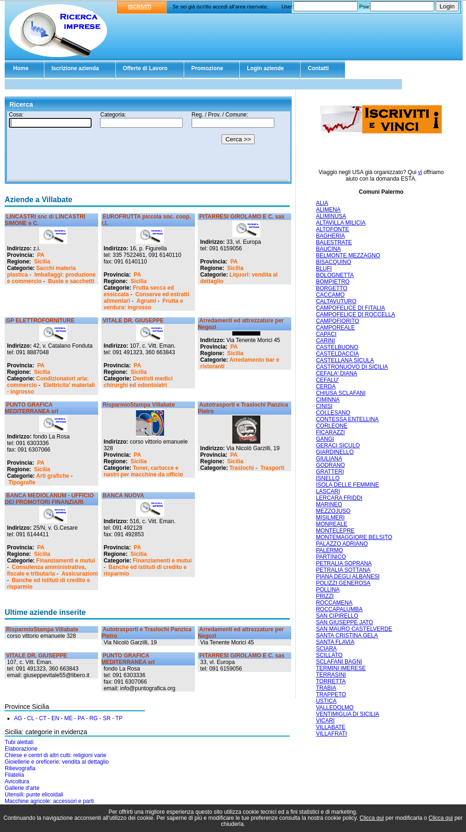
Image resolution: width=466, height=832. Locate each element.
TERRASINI (331, 674)
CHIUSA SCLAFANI (341, 393)
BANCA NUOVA (123, 495)
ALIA (322, 203)
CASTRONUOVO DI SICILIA (352, 367)
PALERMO (329, 550)
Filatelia (14, 775)
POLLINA (328, 589)
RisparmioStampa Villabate (139, 404)
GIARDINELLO (335, 452)
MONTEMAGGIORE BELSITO (354, 537)
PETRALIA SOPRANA (344, 563)
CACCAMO (330, 295)
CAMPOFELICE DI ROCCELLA (355, 314)
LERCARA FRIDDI (339, 498)
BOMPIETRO (333, 281)
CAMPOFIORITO (337, 321)
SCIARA (326, 648)
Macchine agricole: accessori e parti (49, 801)
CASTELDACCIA (337, 353)
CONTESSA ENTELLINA (347, 419)
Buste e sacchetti (71, 281)
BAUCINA (328, 249)
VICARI (325, 720)
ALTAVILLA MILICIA (341, 222)
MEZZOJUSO (333, 511)
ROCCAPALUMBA (339, 609)
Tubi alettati (19, 742)
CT (43, 718)
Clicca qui (371, 818)
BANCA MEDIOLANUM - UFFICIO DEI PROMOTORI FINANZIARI (49, 498)
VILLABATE (330, 727)
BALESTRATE (334, 242)
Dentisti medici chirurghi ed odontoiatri (138, 381)
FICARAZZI (330, 432)
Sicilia (42, 261)
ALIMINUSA (331, 216)
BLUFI (324, 268)
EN (55, 718)
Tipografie (22, 482)
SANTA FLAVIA (335, 642)
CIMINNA (328, 399)
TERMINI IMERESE (341, 668)
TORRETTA (331, 681)
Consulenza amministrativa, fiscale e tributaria (46, 570)
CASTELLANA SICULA (345, 360)
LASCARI (328, 491)
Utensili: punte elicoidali (34, 794)
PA (40, 255)
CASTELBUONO (337, 347)
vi (420, 172)
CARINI (325, 340)
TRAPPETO (331, 694)
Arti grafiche (52, 476)
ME (68, 718)
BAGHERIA (330, 236)
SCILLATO (329, 655)
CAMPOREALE (335, 327)
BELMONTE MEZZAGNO (348, 255)
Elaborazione (21, 748)
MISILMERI (330, 517)
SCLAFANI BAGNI (339, 661)
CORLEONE (331, 426)
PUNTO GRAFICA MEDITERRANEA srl (31, 408)
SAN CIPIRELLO (337, 616)
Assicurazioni (79, 573)
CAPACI (326, 334)
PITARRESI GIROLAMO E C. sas (241, 216)
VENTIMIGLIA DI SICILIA (347, 714)
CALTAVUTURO (336, 301)
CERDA (326, 386)
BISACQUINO (333, 262)
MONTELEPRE (335, 530)
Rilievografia (20, 768)
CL (30, 718)
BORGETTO (331, 288)
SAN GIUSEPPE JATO (344, 622)
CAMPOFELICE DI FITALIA (350, 308)
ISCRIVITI (139, 6)
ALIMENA (328, 209)
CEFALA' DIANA (336, 373)
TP (118, 718)
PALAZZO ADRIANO (342, 543)
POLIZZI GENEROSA (343, 583)
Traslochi (241, 468)
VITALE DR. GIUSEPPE (133, 320)
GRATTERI (330, 471)
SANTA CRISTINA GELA (347, 635)
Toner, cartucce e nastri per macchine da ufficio (143, 471)
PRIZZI (325, 596)
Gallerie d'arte (22, 788)
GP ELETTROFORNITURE (40, 320)
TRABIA (326, 688)
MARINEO (329, 504)
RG (93, 718)
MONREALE (331, 524)
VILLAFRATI (331, 733)
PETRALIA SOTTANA (343, 570)
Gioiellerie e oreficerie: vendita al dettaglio (57, 762)
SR (107, 718)
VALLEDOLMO (334, 707)
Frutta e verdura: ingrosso (143, 304)
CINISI (324, 406)
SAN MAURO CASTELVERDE (354, 629)
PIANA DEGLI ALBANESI (348, 576)
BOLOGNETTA (335, 275)
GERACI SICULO (338, 445)
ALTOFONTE (332, 229)
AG (18, 718)
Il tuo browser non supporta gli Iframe (148, 146)
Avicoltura (17, 781)
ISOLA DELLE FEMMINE (347, 485)
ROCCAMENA (334, 602)
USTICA (326, 701)
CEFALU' (327, 380)
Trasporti (272, 468)
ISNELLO (328, 478)
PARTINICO (331, 557)
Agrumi (146, 301)
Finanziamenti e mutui (65, 560)
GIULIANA (329, 458)
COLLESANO (333, 412)
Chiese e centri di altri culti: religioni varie (55, 755)
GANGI (325, 439)
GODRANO (330, 465)
